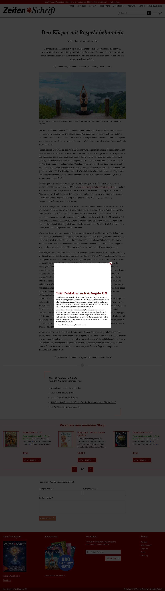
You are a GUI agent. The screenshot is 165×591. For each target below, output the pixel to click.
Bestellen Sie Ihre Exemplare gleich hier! (72, 325)
